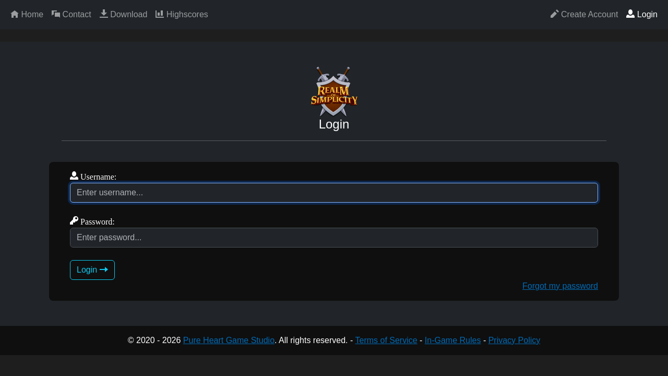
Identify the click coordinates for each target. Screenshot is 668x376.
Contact (71, 14)
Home (26, 14)
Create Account (584, 14)
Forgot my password (560, 285)
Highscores (182, 14)
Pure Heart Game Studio (229, 340)
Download (124, 14)
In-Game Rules (453, 340)
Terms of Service (386, 340)
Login (642, 14)
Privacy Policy (514, 340)
